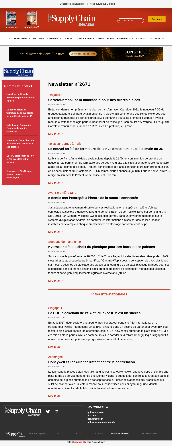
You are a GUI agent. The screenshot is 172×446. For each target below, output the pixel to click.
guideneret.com (96, 412)
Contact (99, 433)
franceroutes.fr (95, 419)
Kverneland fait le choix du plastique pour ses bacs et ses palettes (20, 143)
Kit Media (141, 39)
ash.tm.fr (92, 415)
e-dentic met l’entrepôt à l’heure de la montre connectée (18, 128)
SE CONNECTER (157, 39)
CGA (57, 433)
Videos (110, 39)
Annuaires (54, 38)
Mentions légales (37, 433)
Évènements (125, 38)
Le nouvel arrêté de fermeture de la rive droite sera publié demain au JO (19, 112)
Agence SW (80, 442)
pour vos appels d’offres (90, 39)
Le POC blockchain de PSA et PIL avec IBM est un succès (20, 159)
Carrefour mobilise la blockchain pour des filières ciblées (20, 97)
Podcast (69, 39)
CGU (78, 433)
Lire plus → (55, 133)
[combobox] (130, 20)
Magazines (38, 39)
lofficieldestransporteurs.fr (101, 422)
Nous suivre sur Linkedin (102, 4)
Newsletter (22, 38)
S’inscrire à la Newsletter (72, 4)
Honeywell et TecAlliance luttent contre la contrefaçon (19, 174)
